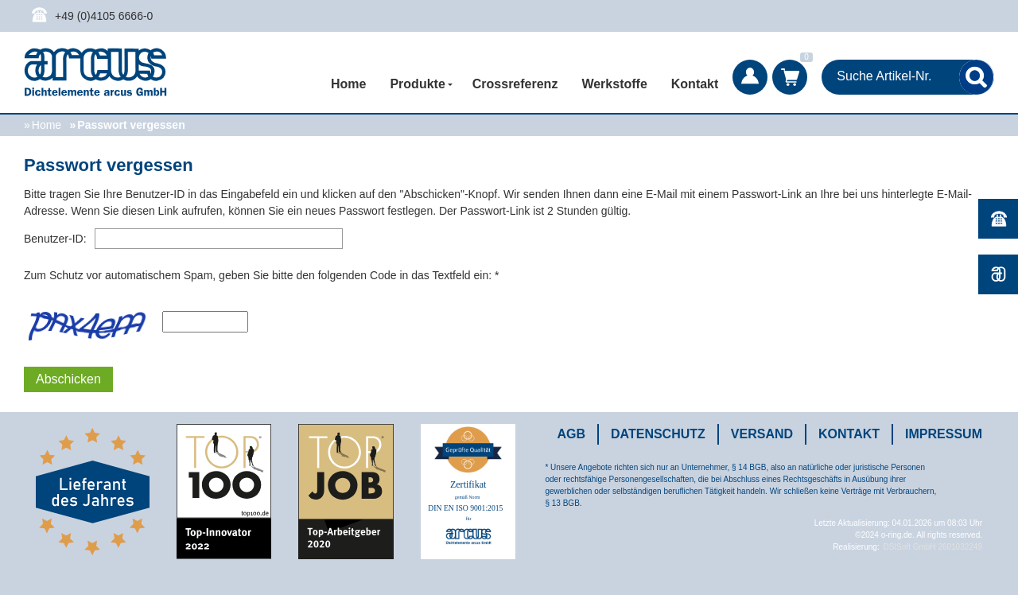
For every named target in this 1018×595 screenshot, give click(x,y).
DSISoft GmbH (909, 546)
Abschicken (68, 379)
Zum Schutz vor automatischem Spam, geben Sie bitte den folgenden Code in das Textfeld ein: (258, 275)
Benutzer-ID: (55, 238)
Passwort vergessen (131, 125)
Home (348, 84)
